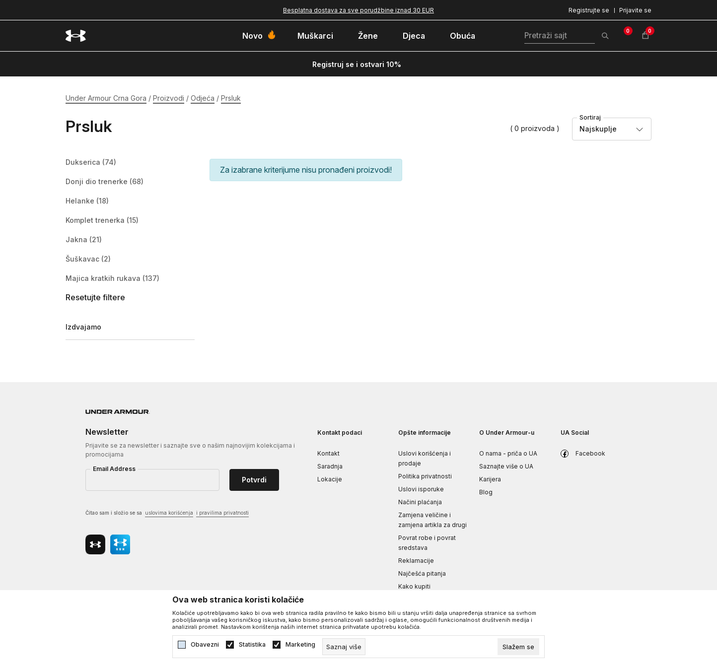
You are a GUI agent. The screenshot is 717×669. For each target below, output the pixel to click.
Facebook (590, 453)
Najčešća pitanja (422, 573)
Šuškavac (88, 259)
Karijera (490, 479)
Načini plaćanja (420, 502)
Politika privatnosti (425, 476)
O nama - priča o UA (508, 453)
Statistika (252, 645)
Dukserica (91, 162)
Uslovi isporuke (421, 489)
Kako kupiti (414, 586)
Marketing (300, 645)
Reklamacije (416, 560)
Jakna (84, 239)
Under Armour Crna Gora (106, 98)
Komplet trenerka (102, 220)
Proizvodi (168, 98)
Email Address (114, 468)
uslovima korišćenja (169, 513)
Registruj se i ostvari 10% (356, 64)
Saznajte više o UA (506, 466)
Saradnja (330, 466)
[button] (130, 297)
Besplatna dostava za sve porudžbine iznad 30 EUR (358, 10)
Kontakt (328, 453)
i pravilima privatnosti (222, 513)
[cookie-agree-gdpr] (518, 646)
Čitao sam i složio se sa (167, 513)
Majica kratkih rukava (112, 278)
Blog (486, 492)
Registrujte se (589, 10)
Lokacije (329, 479)
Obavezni (205, 645)
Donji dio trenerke (104, 181)
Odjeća (203, 98)
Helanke (87, 201)
